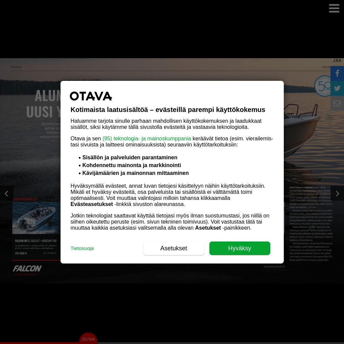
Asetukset (173, 248)
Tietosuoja (82, 248)
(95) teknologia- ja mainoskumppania (146, 138)
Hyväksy (239, 248)
